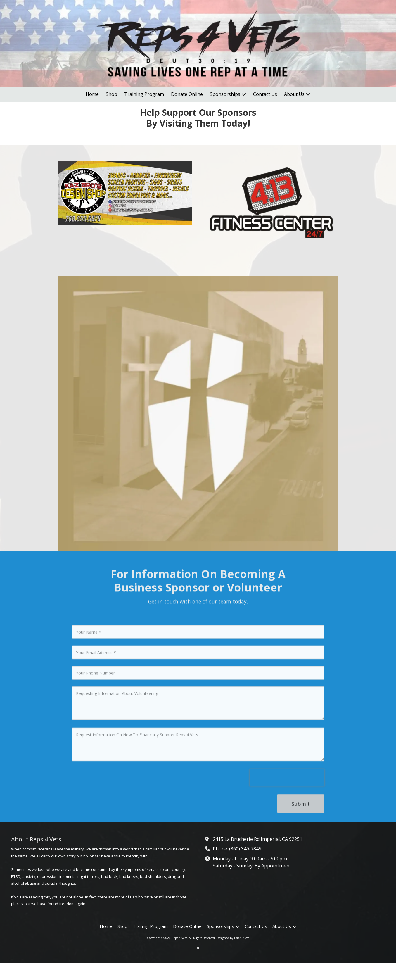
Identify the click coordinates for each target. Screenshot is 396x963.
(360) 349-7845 (245, 848)
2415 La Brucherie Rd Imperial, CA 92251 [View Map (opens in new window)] (257, 839)
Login (198, 947)
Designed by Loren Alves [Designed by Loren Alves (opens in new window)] (233, 938)
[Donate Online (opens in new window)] (186, 94)
